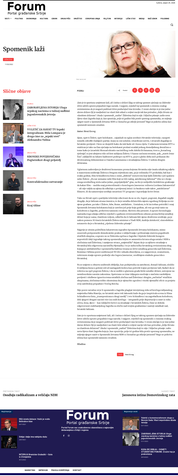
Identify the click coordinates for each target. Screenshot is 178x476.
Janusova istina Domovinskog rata (148, 396)
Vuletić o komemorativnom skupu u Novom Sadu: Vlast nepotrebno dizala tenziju (158, 421)
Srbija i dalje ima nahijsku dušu (33, 437)
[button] (171, 25)
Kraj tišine (33, 206)
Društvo (30, 104)
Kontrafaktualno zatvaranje (44, 182)
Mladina (81, 345)
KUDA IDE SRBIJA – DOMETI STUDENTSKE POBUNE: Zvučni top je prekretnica (158, 452)
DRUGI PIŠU (31, 153)
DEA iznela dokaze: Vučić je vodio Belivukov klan (34, 421)
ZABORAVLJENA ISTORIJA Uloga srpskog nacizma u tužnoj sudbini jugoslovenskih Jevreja (48, 112)
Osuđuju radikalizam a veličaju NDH (30, 396)
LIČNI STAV (8, 59)
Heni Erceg (129, 355)
